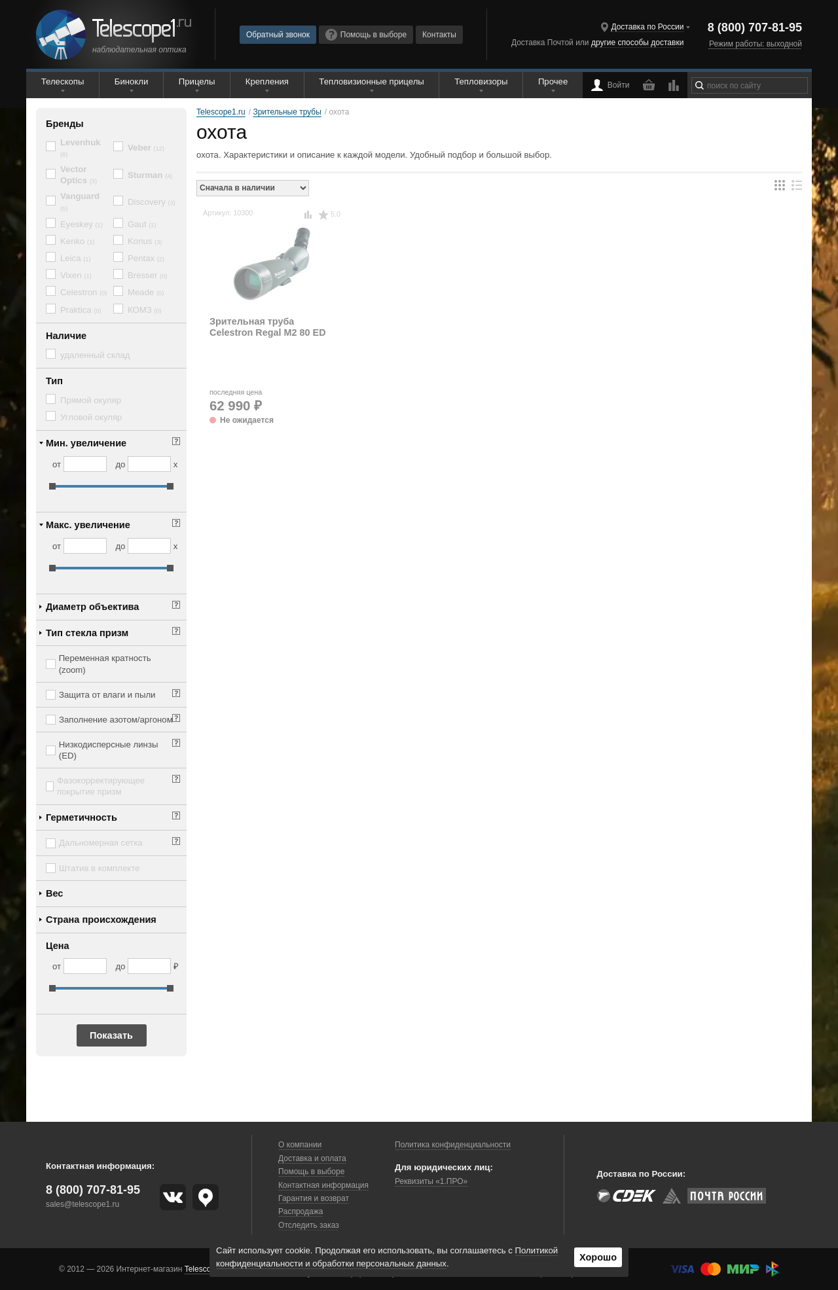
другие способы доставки (637, 42)
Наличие (66, 336)
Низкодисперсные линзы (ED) (108, 750)
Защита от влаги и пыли (107, 695)
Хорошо (598, 1257)
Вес (54, 893)
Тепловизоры (480, 81)
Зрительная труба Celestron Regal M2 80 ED (268, 327)
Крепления (267, 81)
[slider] (52, 486)
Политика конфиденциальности (453, 1144)
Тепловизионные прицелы (371, 81)
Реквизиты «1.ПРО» (431, 1181)
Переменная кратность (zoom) (105, 663)
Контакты (439, 34)
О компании (299, 1144)
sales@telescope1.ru (82, 1204)
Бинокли (132, 81)
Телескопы (62, 81)
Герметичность (81, 817)
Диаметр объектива (92, 606)
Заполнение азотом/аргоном (116, 720)
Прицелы (197, 81)
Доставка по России (647, 26)
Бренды (65, 123)
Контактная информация (323, 1185)
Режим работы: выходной (755, 43)
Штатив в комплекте (99, 868)
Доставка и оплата (312, 1158)
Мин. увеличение (86, 443)
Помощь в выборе (366, 35)
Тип (54, 381)
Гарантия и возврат (313, 1198)
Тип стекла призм (87, 633)
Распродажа (300, 1211)
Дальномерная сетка (101, 843)
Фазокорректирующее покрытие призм (101, 786)
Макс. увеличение (88, 525)
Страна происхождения (101, 919)
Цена (57, 946)
